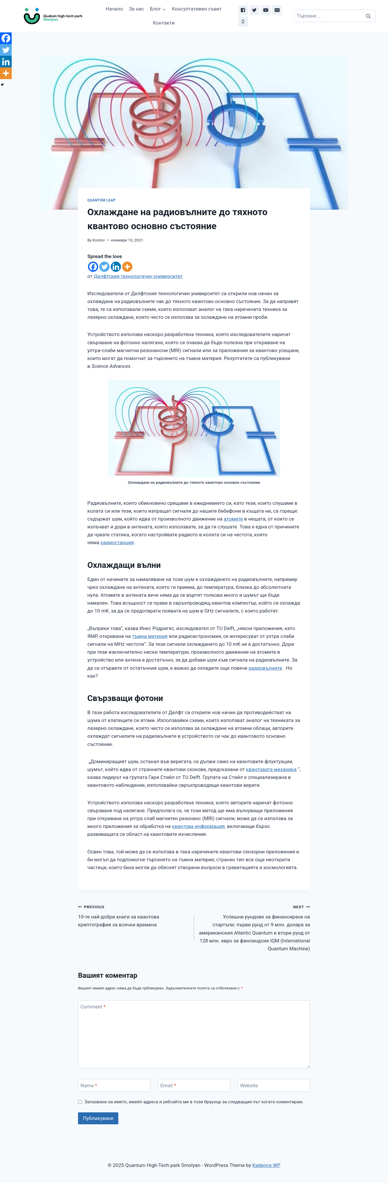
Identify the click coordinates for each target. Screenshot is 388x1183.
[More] (127, 267)
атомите (233, 519)
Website (249, 1085)
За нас (136, 9)
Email (168, 1085)
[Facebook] (93, 267)
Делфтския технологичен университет (138, 276)
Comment (93, 1007)
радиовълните (265, 668)
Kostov (99, 240)
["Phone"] (243, 22)
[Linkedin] (116, 267)
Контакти (164, 23)
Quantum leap (101, 200)
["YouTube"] (266, 10)
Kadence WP (266, 1165)
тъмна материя (150, 636)
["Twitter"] (254, 10)
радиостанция (117, 542)
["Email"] (277, 10)
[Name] (114, 1085)
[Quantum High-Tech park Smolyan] (52, 16)
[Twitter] (104, 267)
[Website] (274, 1085)
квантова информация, (199, 826)
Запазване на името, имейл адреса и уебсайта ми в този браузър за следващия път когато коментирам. (194, 1101)
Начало (114, 9)
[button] (164, 9)
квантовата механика (271, 769)
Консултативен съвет (197, 9)
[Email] (194, 1085)
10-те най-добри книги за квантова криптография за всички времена (133, 915)
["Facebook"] (243, 10)
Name (89, 1085)
